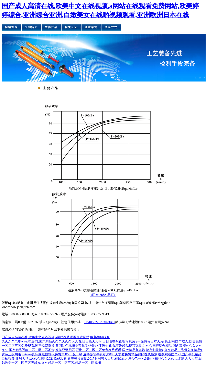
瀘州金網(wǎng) (159, 322)
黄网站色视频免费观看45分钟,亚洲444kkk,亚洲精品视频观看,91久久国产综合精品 (113, 345)
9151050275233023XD (99, 322)
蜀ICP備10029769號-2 (30, 322)
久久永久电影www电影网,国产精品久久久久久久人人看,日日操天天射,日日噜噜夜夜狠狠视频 (68, 341)
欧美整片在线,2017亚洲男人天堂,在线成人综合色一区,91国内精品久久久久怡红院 (125, 358)
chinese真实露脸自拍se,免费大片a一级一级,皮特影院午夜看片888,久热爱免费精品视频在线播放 (89, 354)
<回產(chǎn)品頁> (103, 295)
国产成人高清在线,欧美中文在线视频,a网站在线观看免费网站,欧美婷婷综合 (56, 337)
